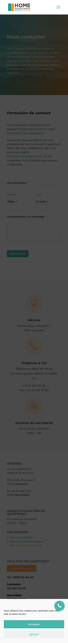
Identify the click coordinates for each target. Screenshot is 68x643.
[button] (59, 606)
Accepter (34, 624)
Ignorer (34, 634)
